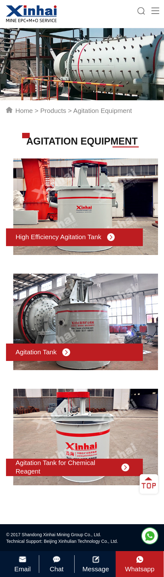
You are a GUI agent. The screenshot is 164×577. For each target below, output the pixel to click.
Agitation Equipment (102, 110)
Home (24, 110)
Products (53, 110)
